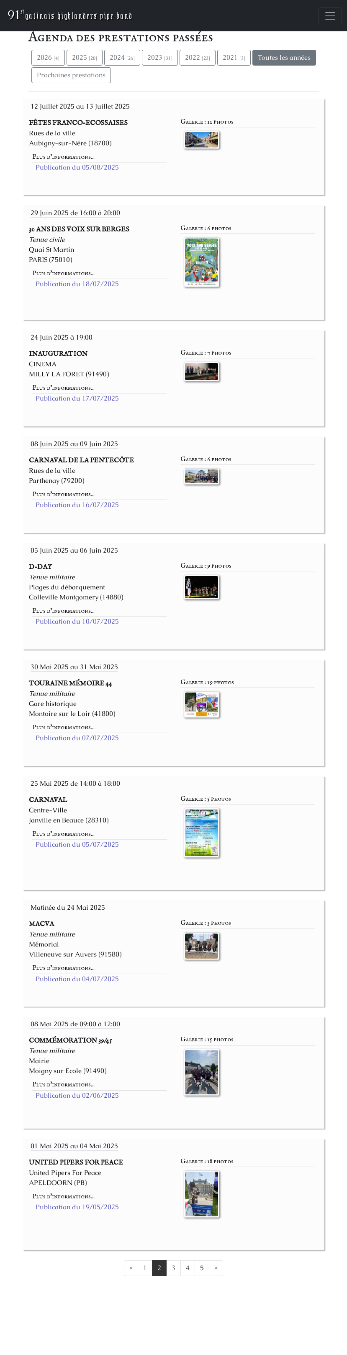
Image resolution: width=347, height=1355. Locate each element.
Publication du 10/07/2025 (77, 621)
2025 (84, 57)
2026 (48, 57)
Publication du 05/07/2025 (77, 844)
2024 (122, 57)
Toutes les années (284, 57)
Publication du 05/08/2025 (77, 167)
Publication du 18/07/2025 (77, 283)
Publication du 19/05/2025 (77, 1207)
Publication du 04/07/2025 (77, 978)
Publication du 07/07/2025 (77, 737)
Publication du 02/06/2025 (77, 1095)
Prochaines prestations (71, 75)
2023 (159, 57)
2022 (197, 57)
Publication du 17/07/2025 (77, 398)
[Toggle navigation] (330, 16)
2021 (234, 57)
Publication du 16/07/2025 (77, 504)
